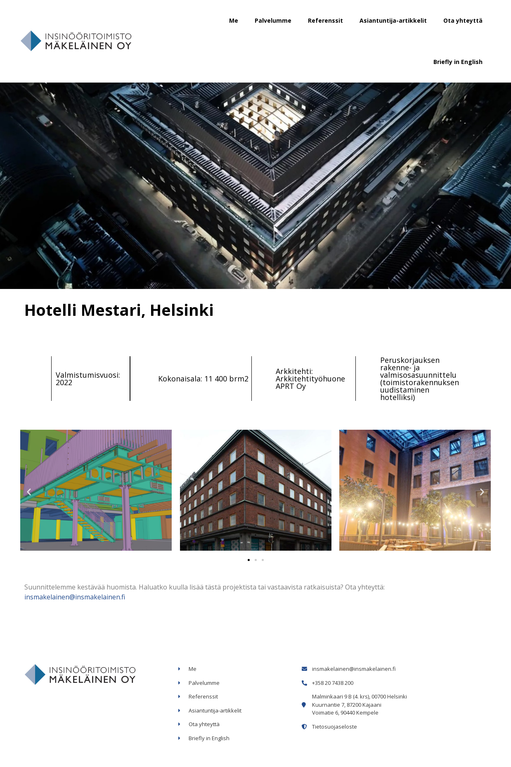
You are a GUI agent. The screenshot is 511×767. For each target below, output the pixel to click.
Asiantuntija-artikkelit (393, 20)
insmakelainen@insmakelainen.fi (74, 596)
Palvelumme (273, 20)
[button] (249, 560)
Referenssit (325, 20)
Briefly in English (458, 62)
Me (233, 20)
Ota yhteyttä (463, 20)
